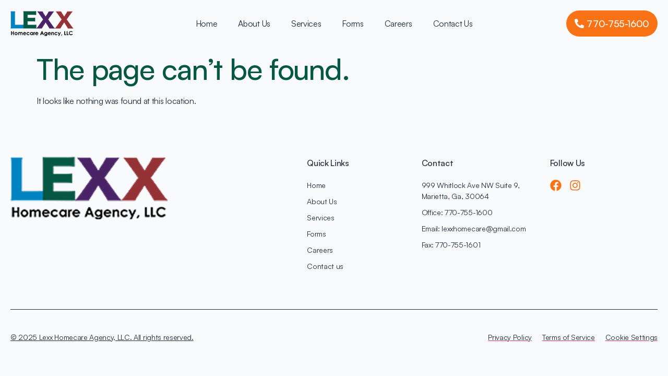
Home (207, 23)
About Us (254, 23)
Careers (398, 23)
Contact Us (453, 23)
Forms (352, 23)
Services (306, 23)
